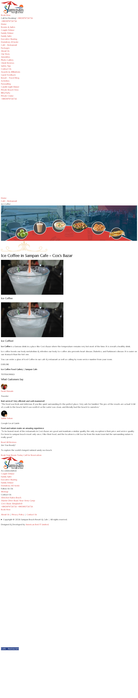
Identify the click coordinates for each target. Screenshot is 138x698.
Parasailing (6, 84)
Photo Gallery (7, 60)
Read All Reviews (8, 442)
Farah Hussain (7, 391)
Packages (5, 48)
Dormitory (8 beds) (9, 42)
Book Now (5, 15)
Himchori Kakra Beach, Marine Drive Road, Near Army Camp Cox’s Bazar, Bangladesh (18, 500)
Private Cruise (7, 96)
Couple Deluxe (7, 30)
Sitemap (4, 491)
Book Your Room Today (12, 455)
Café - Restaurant (9, 45)
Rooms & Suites (8, 27)
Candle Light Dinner (10, 87)
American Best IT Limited (37, 524)
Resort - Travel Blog (10, 78)
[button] (136, 630)
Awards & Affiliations (10, 72)
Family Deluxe (7, 33)
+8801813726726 (25, 506)
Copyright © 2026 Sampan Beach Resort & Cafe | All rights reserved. (35, 519)
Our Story (5, 54)
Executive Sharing (9, 39)
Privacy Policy (18, 514)
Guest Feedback (8, 75)
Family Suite (6, 36)
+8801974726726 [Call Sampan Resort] (25, 18)
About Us (5, 51)
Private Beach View (10, 90)
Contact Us (6, 69)
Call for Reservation (32, 455)
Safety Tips (6, 66)
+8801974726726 (9, 506)
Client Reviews (7, 63)
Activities (5, 81)
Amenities (5, 57)
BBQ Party (5, 93)
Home (3, 24)
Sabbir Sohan (7, 418)
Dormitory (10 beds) (10, 485)
